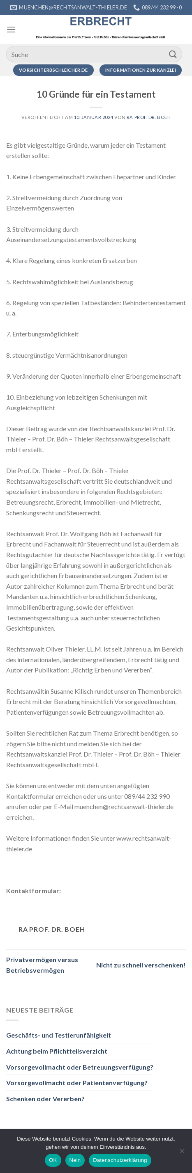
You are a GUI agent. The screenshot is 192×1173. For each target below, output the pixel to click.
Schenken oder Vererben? (45, 1098)
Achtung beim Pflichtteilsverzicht (56, 1051)
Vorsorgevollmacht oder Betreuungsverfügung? (79, 1067)
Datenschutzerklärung (120, 1160)
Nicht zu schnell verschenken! (141, 965)
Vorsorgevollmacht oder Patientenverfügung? (77, 1082)
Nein (75, 1160)
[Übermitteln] (173, 54)
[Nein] (182, 1153)
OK (53, 1160)
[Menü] (11, 29)
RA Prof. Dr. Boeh (149, 117)
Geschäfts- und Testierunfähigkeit (58, 1035)
